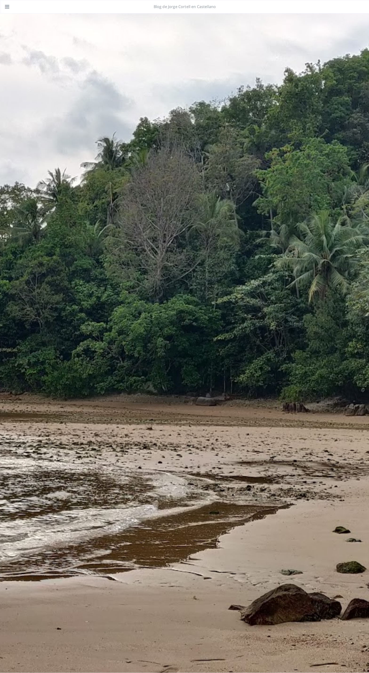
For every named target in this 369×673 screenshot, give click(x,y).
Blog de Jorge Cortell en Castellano (185, 6)
